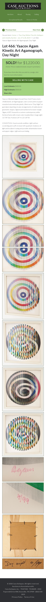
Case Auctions (23, 6)
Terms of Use (29, 597)
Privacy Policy (17, 597)
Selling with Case (23, 80)
